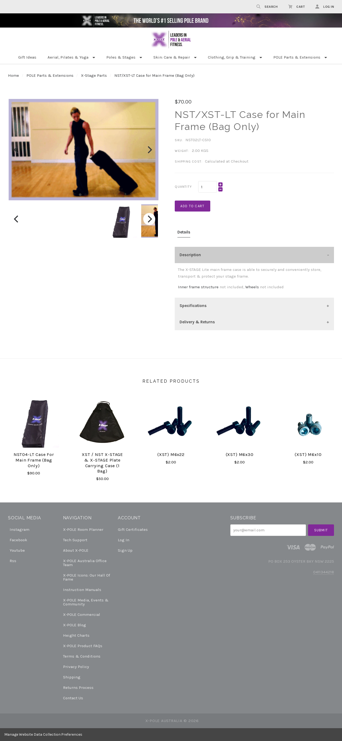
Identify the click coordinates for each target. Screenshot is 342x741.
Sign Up (125, 550)
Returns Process (78, 687)
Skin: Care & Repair (171, 57)
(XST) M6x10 (308, 454)
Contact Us (73, 698)
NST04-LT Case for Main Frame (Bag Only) (34, 460)
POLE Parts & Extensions (296, 57)
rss (12, 560)
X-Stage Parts (94, 75)
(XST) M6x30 (240, 454)
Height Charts (76, 635)
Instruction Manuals (82, 589)
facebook (17, 539)
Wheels (252, 287)
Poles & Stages (120, 57)
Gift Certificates (133, 529)
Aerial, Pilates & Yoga (68, 57)
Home (13, 75)
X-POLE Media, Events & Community (85, 602)
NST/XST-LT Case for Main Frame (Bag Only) (154, 75)
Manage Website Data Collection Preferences (43, 734)
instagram (18, 529)
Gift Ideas (27, 57)
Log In (123, 539)
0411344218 (323, 572)
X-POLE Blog (74, 625)
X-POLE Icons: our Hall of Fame (86, 577)
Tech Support (75, 539)
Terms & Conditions (81, 656)
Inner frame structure (198, 287)
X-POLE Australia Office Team (85, 562)
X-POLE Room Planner (83, 529)
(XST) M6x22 (171, 454)
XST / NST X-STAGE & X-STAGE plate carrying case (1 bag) (102, 463)
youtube (16, 550)
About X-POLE (75, 550)
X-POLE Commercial (81, 614)
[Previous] (17, 150)
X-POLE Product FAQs (82, 645)
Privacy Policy (76, 666)
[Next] (149, 150)
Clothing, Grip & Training (231, 57)
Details (183, 232)
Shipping (71, 677)
